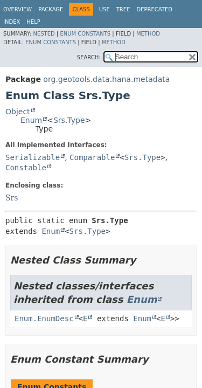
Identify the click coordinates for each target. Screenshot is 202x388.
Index (11, 22)
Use (104, 9)
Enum (31, 120)
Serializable (32, 157)
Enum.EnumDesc (44, 318)
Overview (17, 9)
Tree (123, 9)
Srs (11, 197)
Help (33, 22)
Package (50, 9)
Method (148, 34)
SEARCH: (89, 57)
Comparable (92, 157)
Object (17, 111)
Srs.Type (69, 120)
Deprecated (154, 9)
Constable (25, 167)
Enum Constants (85, 34)
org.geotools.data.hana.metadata (106, 79)
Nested (43, 34)
